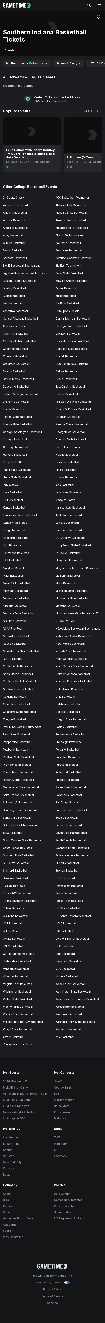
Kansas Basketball (14, 507)
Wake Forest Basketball (70, 984)
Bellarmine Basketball (69, 250)
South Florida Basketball (18, 847)
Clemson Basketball (68, 333)
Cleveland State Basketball (20, 341)
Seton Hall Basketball (69, 825)
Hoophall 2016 (12, 462)
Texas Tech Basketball (70, 900)
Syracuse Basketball (15, 878)
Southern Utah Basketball (18, 855)
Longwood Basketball (16, 552)
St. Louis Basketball (67, 863)
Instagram (60, 1143)
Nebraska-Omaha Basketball (73, 636)
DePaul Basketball (67, 371)
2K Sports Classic (14, 197)
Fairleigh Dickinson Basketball (74, 401)
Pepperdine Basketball (17, 742)
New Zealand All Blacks (18, 1112)
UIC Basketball (65, 931)
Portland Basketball (68, 749)
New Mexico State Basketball (21, 651)
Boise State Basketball (69, 273)
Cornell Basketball (67, 356)
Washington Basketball (17, 991)
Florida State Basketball (17, 416)
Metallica (60, 1118)
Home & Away (69, 63)
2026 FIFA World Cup (16, 1081)
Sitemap (52, 1302)
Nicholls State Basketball (71, 651)
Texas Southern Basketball (20, 900)
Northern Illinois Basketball (19, 681)
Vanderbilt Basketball (16, 968)
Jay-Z (58, 1081)
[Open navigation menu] (99, 5)
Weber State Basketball (17, 999)
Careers (8, 1206)
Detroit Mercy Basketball (18, 379)
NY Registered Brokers (69, 1218)
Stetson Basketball (67, 870)
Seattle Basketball (67, 817)
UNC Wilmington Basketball (72, 938)
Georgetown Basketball (70, 432)
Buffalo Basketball (14, 295)
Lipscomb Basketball (16, 537)
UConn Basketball (14, 931)
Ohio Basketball (65, 696)
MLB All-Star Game (15, 1087)
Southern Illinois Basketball (72, 847)
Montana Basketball (68, 605)
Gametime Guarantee (68, 1199)
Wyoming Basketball (68, 1029)
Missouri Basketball (15, 605)
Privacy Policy (52, 1289)
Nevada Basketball (15, 643)
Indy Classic (10, 484)
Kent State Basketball (69, 515)
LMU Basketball (12, 545)
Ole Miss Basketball (68, 711)
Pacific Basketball (67, 726)
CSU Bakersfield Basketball (73, 363)
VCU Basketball (65, 968)
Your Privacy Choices (49, 1282)
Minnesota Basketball (16, 598)
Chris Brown (62, 1112)
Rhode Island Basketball (18, 772)
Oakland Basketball (15, 696)
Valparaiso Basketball (69, 961)
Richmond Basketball (68, 772)
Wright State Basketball (17, 1029)
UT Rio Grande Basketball (19, 953)
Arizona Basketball (14, 220)
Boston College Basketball (19, 280)
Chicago (8, 1168)
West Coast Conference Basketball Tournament (80, 999)
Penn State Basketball (16, 734)
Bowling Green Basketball (72, 280)
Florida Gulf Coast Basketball (73, 409)
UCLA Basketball (66, 923)
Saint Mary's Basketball (17, 802)
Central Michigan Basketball (73, 318)
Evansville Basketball (16, 401)
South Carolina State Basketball (22, 840)
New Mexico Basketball (70, 643)
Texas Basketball (66, 893)
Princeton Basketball (68, 757)
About (7, 1193)
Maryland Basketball (15, 568)
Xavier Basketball (14, 1036)
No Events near (27, 63)
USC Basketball (65, 946)
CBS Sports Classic (67, 311)
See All (91, 110)
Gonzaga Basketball (15, 447)
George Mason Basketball (72, 424)
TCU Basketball (65, 878)
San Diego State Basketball (20, 810)
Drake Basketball (66, 379)
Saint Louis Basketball (69, 794)
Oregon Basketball (14, 719)
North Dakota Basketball (18, 666)
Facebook (60, 1156)
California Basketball (15, 311)
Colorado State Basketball (72, 348)
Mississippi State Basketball (73, 598)
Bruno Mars (61, 1105)
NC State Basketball (15, 621)
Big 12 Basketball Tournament (21, 265)
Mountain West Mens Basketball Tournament (80, 613)
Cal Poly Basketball (67, 303)
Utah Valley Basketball (17, 961)
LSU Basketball (12, 560)
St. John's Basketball (16, 863)
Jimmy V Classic (65, 500)
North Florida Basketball (18, 673)
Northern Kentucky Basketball (74, 681)
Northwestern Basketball (18, 689)
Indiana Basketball (67, 477)
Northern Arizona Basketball (73, 673)
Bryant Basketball (66, 288)
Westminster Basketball (70, 1006)
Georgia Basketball (15, 439)
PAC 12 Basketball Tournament (22, 726)
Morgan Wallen (64, 1099)
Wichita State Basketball (18, 1014)
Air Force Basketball (15, 205)
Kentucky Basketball (15, 522)
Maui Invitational (13, 575)
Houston (8, 1156)
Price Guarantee (65, 1206)
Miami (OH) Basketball (17, 583)
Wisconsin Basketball (69, 1014)
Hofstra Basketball (67, 454)
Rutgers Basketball (67, 779)
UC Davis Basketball (68, 908)
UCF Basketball (12, 923)
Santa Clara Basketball (17, 817)
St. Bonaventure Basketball (72, 855)
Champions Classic (14, 326)
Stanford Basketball (15, 870)
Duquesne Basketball (16, 386)
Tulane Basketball (14, 908)
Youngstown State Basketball (21, 1044)
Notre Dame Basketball (70, 689)
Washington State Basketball (73, 991)
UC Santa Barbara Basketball (73, 915)
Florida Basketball (14, 409)
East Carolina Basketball (70, 386)
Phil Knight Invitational (69, 742)
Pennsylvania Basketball (71, 734)
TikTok (58, 1137)
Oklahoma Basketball (69, 704)
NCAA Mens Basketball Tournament (78, 628)
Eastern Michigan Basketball (20, 394)
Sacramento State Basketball (21, 787)
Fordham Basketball (68, 416)
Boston (7, 1174)
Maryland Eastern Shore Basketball (77, 568)
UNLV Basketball (13, 946)
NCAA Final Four (65, 621)
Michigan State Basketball (72, 590)
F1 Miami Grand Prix (16, 1105)
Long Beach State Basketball (73, 545)
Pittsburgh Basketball (16, 749)
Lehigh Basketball (14, 530)
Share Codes (62, 1212)
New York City (12, 1162)
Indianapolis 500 (14, 1118)
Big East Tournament (68, 265)
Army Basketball (13, 235)
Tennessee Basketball (69, 885)
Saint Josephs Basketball (18, 794)
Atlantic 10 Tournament (70, 235)
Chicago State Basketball (71, 326)
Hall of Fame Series (68, 447)
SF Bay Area (11, 1143)
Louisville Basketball (68, 552)
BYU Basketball (12, 303)
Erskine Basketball (67, 394)
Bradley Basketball (14, 288)
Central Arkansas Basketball (20, 318)
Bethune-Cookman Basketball (74, 258)
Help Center (62, 1193)
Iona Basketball (65, 484)
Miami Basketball (66, 583)
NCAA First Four (12, 628)
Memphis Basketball (68, 575)
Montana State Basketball (19, 613)
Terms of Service (52, 1296)
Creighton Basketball (16, 363)
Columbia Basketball (15, 356)
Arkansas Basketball (15, 227)
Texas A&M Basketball (17, 893)
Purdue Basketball (67, 764)
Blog (6, 1199)
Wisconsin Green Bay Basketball (23, 1021)
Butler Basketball (66, 295)
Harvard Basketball (15, 454)
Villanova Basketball (15, 976)
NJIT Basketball (13, 658)
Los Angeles (11, 1137)
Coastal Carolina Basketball (72, 341)
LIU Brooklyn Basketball (70, 537)
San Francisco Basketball (71, 810)
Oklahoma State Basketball (19, 711)
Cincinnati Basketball (16, 333)
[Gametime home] (19, 5)
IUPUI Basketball (13, 500)
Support (8, 1230)
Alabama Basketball (15, 212)
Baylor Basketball (14, 250)
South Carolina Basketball (71, 832)
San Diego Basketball (69, 802)
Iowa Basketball (13, 492)
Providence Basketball (17, 764)
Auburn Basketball (14, 242)
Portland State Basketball (18, 757)
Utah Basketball (65, 953)
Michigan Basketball (15, 590)
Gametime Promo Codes (19, 1218)
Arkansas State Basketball (72, 227)
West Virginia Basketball (18, 1006)
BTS (56, 1093)
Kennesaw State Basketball (20, 515)
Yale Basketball (65, 1036)
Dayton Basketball (14, 371)
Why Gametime (13, 1236)
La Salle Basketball (67, 522)
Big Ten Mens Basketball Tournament (26, 273)
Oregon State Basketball (71, 719)
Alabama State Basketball (71, 212)
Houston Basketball (68, 462)
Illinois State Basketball (17, 477)
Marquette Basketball (69, 560)
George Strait (63, 1087)
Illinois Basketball (66, 469)
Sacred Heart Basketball (71, 787)
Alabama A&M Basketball (71, 205)
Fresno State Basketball (18, 424)
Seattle (8, 1150)
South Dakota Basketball (71, 840)
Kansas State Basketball (70, 507)
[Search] (89, 5)
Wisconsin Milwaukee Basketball (76, 1021)
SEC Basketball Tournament (20, 825)
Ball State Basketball (68, 242)
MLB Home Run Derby (17, 1099)
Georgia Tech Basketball (71, 439)
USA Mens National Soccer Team (25, 1093)
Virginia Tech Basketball (18, 984)
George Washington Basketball (22, 432)
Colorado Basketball (15, 348)
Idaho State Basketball (17, 469)
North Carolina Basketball (71, 658)
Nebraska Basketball (16, 636)
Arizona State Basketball (71, 220)
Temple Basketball (14, 885)
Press (6, 1212)
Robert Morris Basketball (18, 779)
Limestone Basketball (69, 530)
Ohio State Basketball (16, 704)
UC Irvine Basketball (15, 915)
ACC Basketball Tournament (73, 197)
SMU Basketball (13, 832)
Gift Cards (9, 1224)
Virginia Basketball (67, 976)
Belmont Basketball (15, 258)
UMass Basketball (14, 938)
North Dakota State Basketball (74, 666)
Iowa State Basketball (69, 492)
